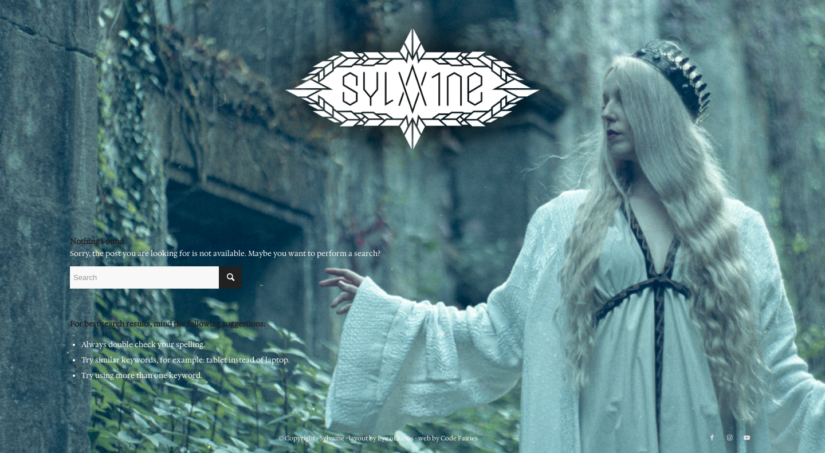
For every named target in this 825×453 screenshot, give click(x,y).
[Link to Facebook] (712, 438)
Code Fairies (459, 438)
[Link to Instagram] (729, 438)
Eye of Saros (396, 438)
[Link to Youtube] (746, 438)
